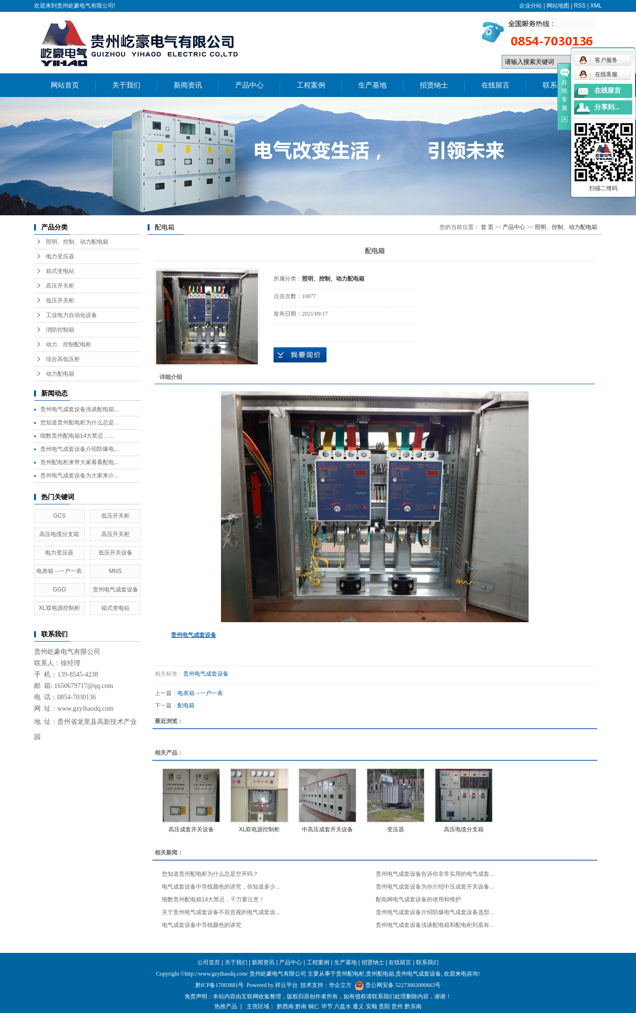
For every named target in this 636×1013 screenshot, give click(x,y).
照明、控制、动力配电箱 (77, 241)
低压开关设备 (115, 552)
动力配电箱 (60, 373)
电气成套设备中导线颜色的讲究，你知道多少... (221, 886)
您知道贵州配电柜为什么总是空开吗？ (210, 874)
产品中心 (249, 85)
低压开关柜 (60, 300)
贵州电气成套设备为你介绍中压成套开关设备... (435, 886)
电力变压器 (60, 256)
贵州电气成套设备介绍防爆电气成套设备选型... (435, 912)
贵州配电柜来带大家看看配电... (79, 462)
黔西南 (285, 1006)
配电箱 (185, 705)
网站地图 (558, 5)
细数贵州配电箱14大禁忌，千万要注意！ (213, 899)
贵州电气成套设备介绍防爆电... (79, 449)
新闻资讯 (188, 85)
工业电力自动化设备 (71, 315)
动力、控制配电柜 (68, 344)
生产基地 (372, 85)
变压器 (395, 829)
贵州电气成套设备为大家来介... (79, 475)
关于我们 (126, 85)
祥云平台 (286, 985)
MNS (115, 571)
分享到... (606, 107)
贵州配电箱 (380, 973)
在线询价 (300, 354)
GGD (59, 589)
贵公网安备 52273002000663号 (403, 985)
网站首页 (65, 85)
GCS (59, 515)
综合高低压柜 (63, 359)
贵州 (397, 1006)
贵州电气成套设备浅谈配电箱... (79, 409)
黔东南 (413, 1006)
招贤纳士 (434, 85)
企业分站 (530, 5)
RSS (580, 5)
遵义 (358, 1006)
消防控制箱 (60, 329)
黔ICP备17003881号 (219, 985)
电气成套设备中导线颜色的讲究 (201, 925)
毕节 (327, 1006)
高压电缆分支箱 (59, 534)
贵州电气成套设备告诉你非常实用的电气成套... (435, 874)
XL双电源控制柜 (59, 608)
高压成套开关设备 (191, 829)
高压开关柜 (60, 285)
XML (596, 5)
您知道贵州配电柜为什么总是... (79, 422)
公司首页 (208, 962)
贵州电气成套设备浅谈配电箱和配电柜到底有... (435, 925)
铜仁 (313, 1006)
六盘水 (342, 1006)
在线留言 (495, 85)
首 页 (487, 227)
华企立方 (340, 985)
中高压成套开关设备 (327, 829)
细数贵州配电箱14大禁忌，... (77, 435)
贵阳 (384, 1006)
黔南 (301, 1006)
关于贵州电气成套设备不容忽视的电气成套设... (221, 912)
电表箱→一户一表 (59, 571)
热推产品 (225, 1006)
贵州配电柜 (350, 973)
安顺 (371, 1006)
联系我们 (557, 85)
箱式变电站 (60, 271)
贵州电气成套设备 (115, 589)
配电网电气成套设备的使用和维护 (418, 899)
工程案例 (311, 85)
